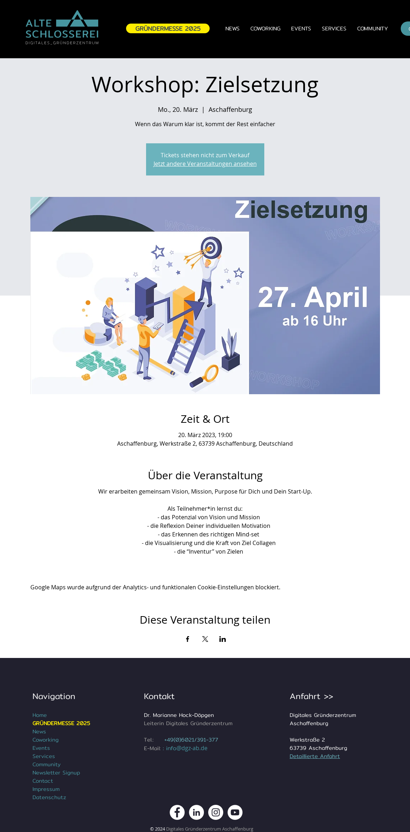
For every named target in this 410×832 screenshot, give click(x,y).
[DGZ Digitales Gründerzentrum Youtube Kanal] (235, 812)
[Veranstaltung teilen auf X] (205, 639)
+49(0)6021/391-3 (188, 740)
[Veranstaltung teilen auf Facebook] (187, 639)
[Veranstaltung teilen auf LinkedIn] (222, 639)
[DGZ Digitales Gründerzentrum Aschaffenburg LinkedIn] (196, 812)
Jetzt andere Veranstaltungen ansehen (205, 164)
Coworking (45, 740)
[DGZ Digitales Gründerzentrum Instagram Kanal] (215, 812)
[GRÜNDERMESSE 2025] (168, 28)
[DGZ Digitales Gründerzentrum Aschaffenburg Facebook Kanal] (177, 812)
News (39, 731)
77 (215, 740)
